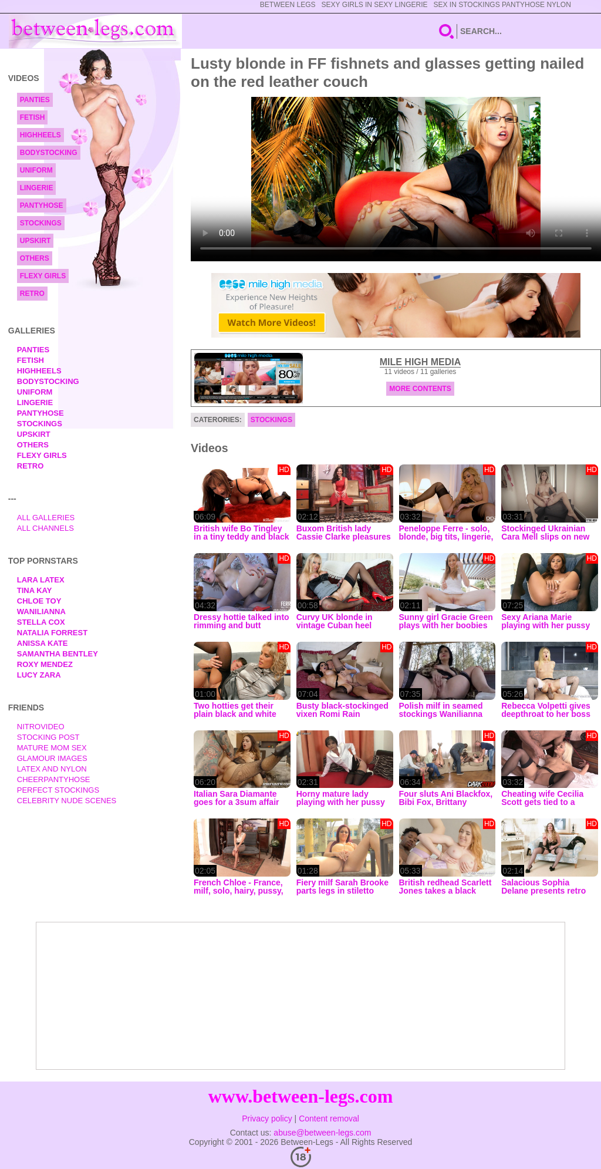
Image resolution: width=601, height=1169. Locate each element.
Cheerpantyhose (53, 779)
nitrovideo (41, 726)
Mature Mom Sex (52, 747)
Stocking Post (48, 737)
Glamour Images (52, 758)
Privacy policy (267, 1118)
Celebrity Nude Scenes (67, 800)
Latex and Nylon (52, 768)
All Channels (45, 528)
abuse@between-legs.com (322, 1132)
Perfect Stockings (58, 790)
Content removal (329, 1118)
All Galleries (46, 517)
